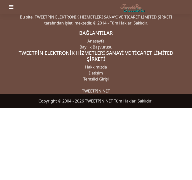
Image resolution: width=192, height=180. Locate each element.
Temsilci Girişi (96, 79)
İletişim (96, 73)
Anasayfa (96, 41)
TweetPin (131, 6)
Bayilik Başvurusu (96, 47)
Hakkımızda (96, 67)
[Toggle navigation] (14, 7)
